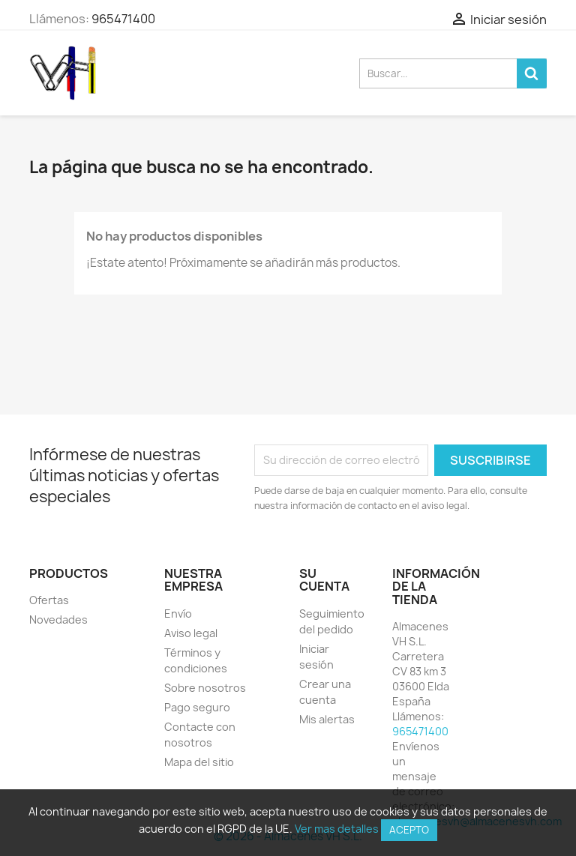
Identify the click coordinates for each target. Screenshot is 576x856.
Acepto (409, 830)
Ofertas (49, 600)
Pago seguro (197, 707)
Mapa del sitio (199, 762)
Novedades (58, 619)
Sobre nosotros (205, 688)
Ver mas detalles (337, 829)
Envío (178, 613)
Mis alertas (327, 719)
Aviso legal (191, 633)
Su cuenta (324, 580)
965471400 (123, 18)
